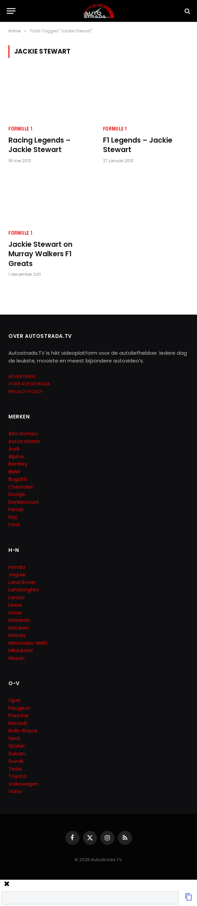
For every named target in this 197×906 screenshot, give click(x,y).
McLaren (18, 627)
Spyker (16, 745)
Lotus (15, 612)
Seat (14, 738)
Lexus (15, 604)
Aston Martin (24, 441)
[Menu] (11, 11)
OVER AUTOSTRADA (29, 384)
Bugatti (17, 479)
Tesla (15, 768)
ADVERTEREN (21, 376)
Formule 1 (20, 129)
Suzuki (16, 760)
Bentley (17, 463)
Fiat (13, 517)
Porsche (18, 715)
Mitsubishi (20, 650)
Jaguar (17, 574)
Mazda (16, 635)
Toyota (17, 776)
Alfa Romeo (23, 433)
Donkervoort (23, 501)
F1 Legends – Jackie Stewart (137, 145)
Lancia (16, 597)
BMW (14, 471)
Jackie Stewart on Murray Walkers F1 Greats (40, 254)
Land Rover (22, 582)
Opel (14, 700)
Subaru (17, 753)
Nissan (16, 658)
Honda (16, 567)
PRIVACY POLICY (25, 391)
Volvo (15, 791)
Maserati (19, 619)
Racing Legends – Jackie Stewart (39, 145)
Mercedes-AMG (27, 642)
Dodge (16, 494)
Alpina (16, 456)
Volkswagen (23, 783)
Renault (18, 723)
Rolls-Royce (23, 730)
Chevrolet (20, 486)
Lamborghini (23, 589)
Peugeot (19, 707)
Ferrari (16, 509)
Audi (13, 448)
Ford (13, 524)
